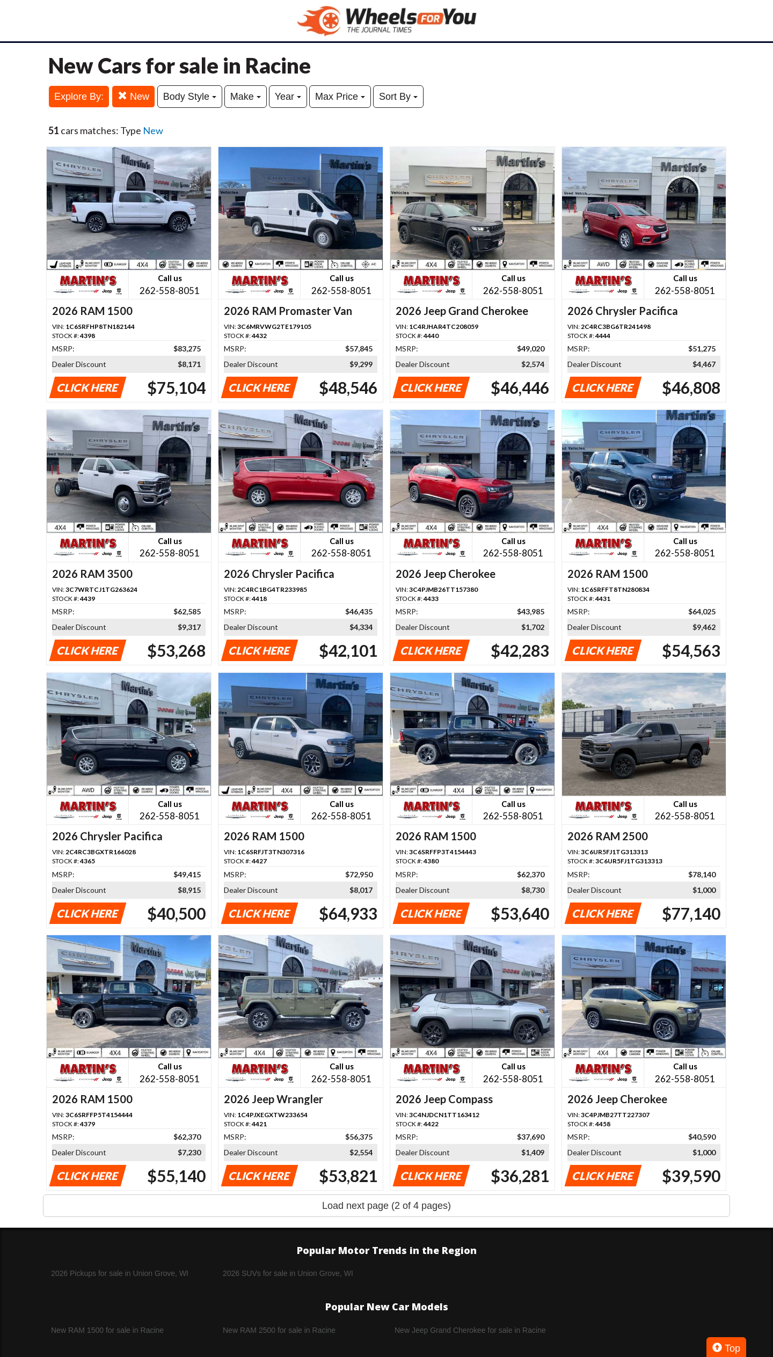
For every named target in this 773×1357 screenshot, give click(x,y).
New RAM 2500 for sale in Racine (279, 1330)
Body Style (189, 96)
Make (245, 96)
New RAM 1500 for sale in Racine (107, 1330)
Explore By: (79, 96)
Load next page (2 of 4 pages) (386, 1205)
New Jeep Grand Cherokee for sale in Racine (470, 1330)
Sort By (398, 96)
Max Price (340, 96)
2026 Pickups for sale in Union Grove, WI (119, 1273)
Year (288, 96)
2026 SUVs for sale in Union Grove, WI (288, 1273)
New (133, 96)
